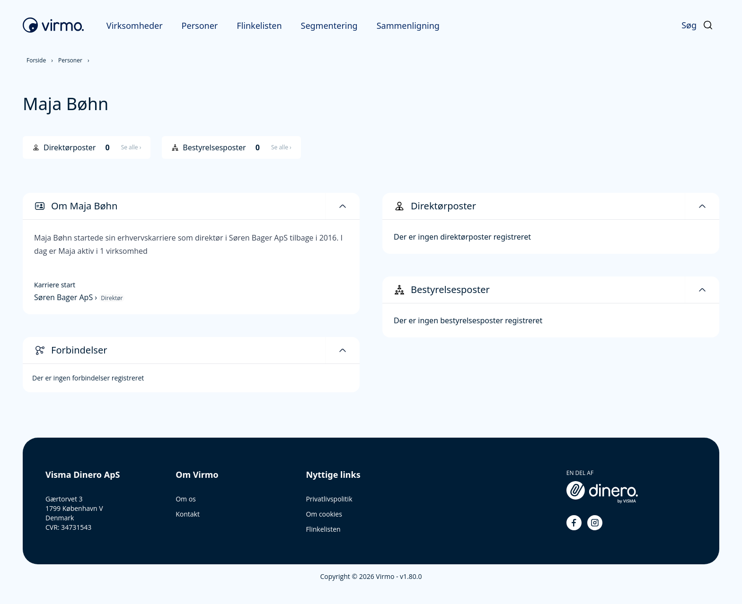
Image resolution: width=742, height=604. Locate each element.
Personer (200, 25)
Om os (186, 498)
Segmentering (329, 25)
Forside (36, 60)
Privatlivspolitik (329, 498)
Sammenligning (408, 25)
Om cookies (324, 513)
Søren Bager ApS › (66, 297)
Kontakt (188, 513)
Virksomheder (134, 25)
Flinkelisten (259, 25)
